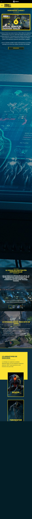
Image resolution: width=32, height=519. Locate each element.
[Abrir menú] (2, 5)
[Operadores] (16, 48)
